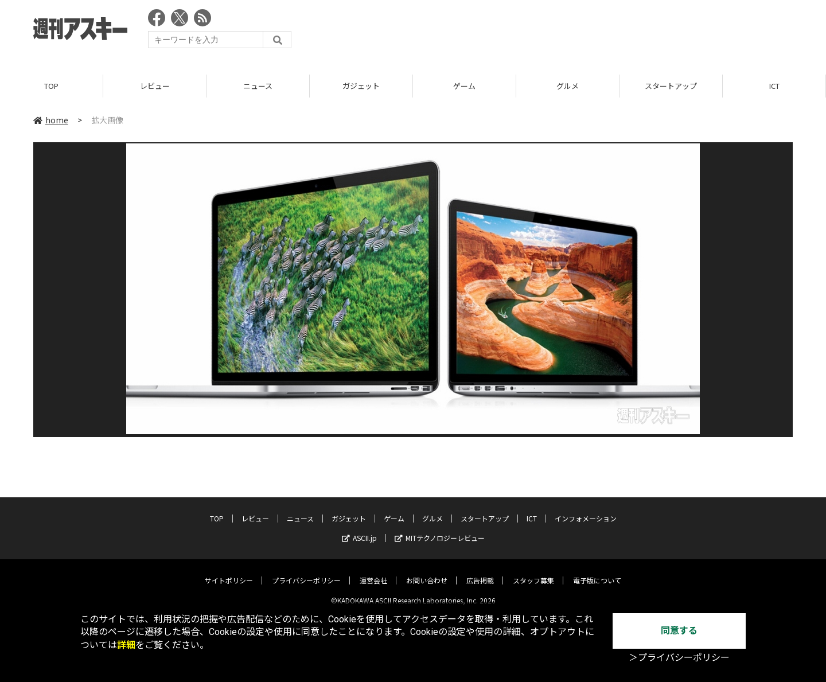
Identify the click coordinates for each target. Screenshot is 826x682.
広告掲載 (480, 571)
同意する (679, 630)
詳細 (126, 645)
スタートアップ (671, 85)
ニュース (257, 85)
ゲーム (464, 85)
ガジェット (361, 85)
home (50, 120)
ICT (774, 85)
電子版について (597, 571)
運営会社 (373, 571)
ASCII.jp (359, 529)
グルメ (567, 85)
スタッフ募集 (533, 571)
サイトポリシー (229, 571)
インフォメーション (586, 510)
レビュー (155, 85)
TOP (51, 85)
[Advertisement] (584, 31)
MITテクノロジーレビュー (440, 529)
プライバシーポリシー (306, 571)
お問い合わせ (426, 571)
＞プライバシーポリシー (679, 657)
